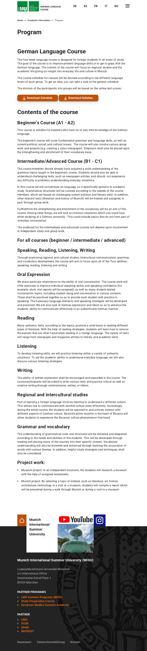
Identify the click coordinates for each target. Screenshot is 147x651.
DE (75, 6)
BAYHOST (27, 631)
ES (85, 6)
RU (116, 6)
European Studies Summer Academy (45, 605)
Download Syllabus (80, 98)
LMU (24, 619)
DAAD (25, 627)
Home (20, 20)
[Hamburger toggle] (127, 6)
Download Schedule (39, 98)
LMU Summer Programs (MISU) (42, 597)
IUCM (24, 623)
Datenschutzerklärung (51, 642)
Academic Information (39, 20)
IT (106, 6)
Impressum (24, 642)
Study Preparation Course (37, 601)
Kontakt (75, 642)
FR (96, 6)
